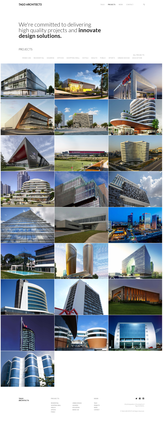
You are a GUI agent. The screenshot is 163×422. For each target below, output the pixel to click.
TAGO (102, 4)
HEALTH (94, 58)
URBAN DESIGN (124, 58)
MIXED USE (26, 58)
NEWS (121, 4)
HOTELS (85, 58)
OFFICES (60, 58)
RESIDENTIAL (39, 58)
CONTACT (129, 4)
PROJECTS (111, 4)
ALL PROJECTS (138, 55)
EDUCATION (137, 58)
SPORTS (112, 58)
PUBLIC (103, 58)
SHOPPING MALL (73, 58)
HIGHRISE (50, 58)
